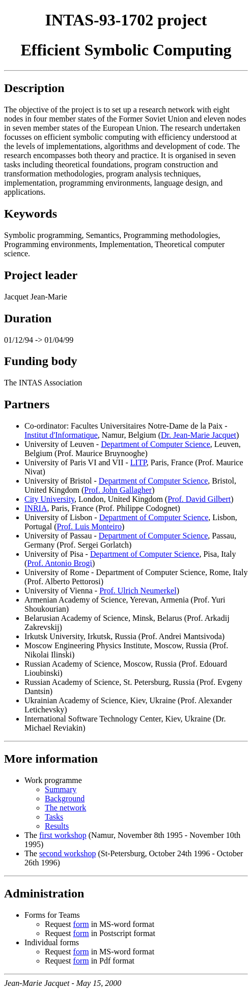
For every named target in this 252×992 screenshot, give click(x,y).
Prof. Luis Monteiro (89, 526)
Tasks (54, 817)
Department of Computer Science (155, 444)
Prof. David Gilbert (199, 499)
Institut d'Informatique (61, 435)
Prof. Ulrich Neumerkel (138, 590)
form (81, 924)
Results (57, 826)
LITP (138, 462)
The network (65, 807)
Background (65, 798)
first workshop (63, 835)
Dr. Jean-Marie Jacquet (198, 435)
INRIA (35, 508)
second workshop (67, 853)
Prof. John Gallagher (118, 490)
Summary (60, 789)
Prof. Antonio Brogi (59, 563)
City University (49, 499)
